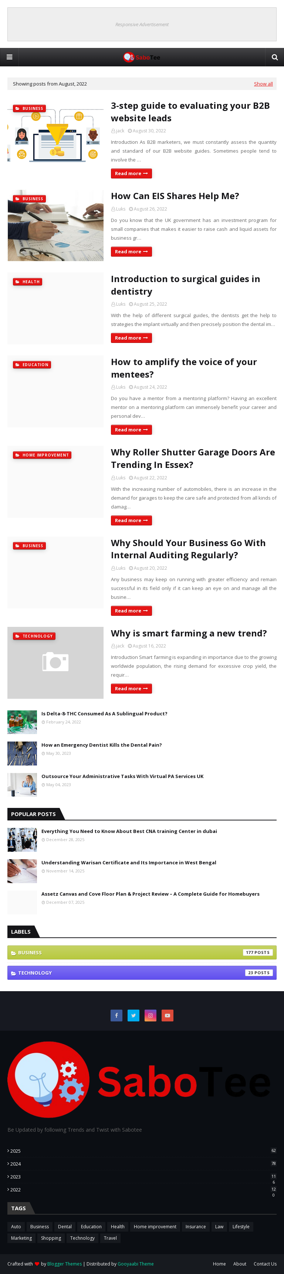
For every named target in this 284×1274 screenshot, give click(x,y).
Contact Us (265, 1264)
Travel (110, 1238)
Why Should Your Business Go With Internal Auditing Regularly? (188, 549)
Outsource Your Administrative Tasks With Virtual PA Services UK (122, 776)
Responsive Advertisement (142, 24)
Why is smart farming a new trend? (189, 633)
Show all (263, 83)
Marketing (21, 1238)
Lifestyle (241, 1226)
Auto (16, 1226)
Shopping (51, 1238)
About (239, 1264)
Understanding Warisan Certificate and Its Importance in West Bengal (128, 862)
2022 (143, 1189)
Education (91, 1226)
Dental (65, 1226)
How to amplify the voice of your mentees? (184, 367)
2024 (143, 1163)
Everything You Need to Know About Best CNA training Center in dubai (129, 831)
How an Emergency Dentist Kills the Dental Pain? (101, 745)
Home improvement (155, 1226)
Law (219, 1226)
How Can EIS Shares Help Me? (175, 196)
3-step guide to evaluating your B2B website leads (190, 111)
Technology (145, 972)
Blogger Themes (64, 1264)
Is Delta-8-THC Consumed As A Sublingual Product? (104, 713)
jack (120, 131)
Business (145, 952)
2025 (143, 1151)
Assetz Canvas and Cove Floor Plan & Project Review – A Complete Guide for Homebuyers (150, 894)
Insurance (196, 1226)
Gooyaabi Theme (136, 1264)
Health (118, 1226)
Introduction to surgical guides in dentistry (185, 284)
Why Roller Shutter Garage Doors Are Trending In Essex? (193, 458)
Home (219, 1264)
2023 (143, 1176)
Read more (128, 173)
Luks (120, 209)
